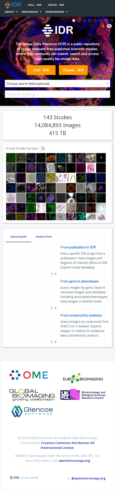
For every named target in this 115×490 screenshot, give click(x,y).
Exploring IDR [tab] (18, 236)
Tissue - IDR (56, 4)
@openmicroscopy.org (86, 478)
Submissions (55, 11)
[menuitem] (13, 5)
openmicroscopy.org (74, 460)
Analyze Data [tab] (44, 236)
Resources (30, 11)
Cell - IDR (35, 4)
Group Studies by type (22, 148)
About (9, 11)
